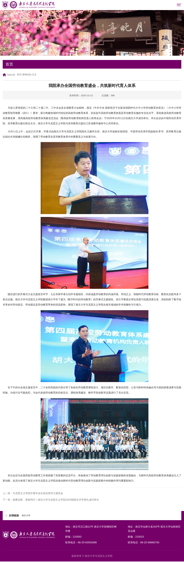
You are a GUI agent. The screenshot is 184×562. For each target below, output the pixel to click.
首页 (19, 75)
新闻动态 (27, 75)
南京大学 (26, 516)
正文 (35, 75)
